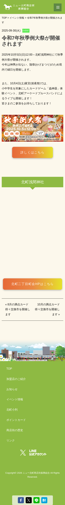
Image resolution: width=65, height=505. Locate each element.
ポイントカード (16, 419)
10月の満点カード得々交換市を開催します (47, 309)
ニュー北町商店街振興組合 (36, 473)
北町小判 (12, 409)
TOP (9, 368)
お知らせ (12, 389)
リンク (10, 440)
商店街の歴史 (14, 430)
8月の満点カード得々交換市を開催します (17, 309)
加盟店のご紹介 (16, 378)
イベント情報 (14, 399)
